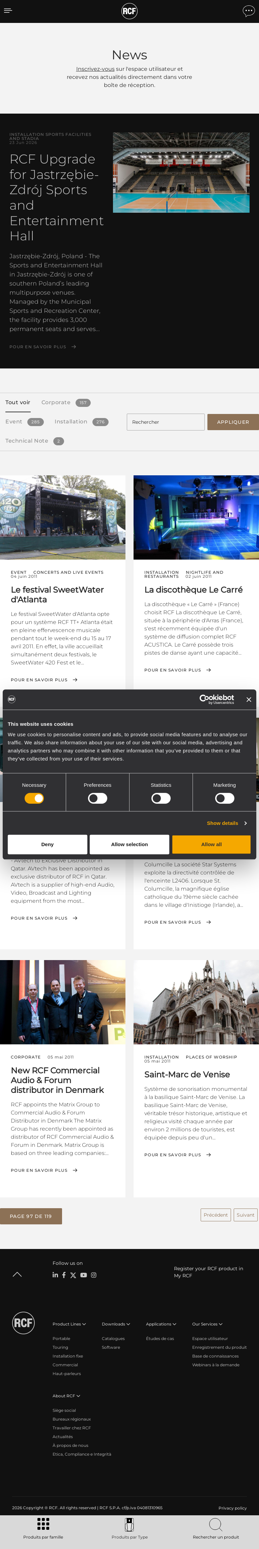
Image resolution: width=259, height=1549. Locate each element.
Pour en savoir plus (37, 347)
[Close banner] (249, 699)
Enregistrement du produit (219, 1345)
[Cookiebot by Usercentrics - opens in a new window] (204, 699)
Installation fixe (68, 1354)
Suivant (246, 1213)
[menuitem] (232, 1506)
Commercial (65, 1362)
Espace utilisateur (210, 1336)
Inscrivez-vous (95, 69)
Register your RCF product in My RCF (208, 1270)
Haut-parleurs (67, 1371)
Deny (47, 844)
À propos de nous (70, 1443)
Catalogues (113, 1336)
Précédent (216, 1213)
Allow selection (129, 844)
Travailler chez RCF (72, 1425)
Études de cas (160, 1336)
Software (111, 1345)
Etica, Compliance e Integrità (82, 1452)
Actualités (63, 1434)
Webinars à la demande (215, 1362)
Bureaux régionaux (72, 1417)
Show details (222, 823)
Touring (60, 1345)
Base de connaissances (215, 1354)
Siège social (64, 1408)
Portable (61, 1336)
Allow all (211, 844)
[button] (31, 1215)
